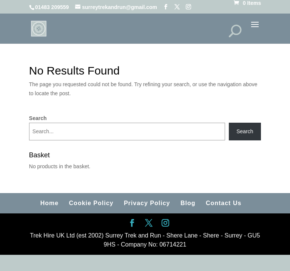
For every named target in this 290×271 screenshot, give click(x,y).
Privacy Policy (147, 203)
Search (38, 118)
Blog (188, 203)
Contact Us (223, 203)
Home (49, 203)
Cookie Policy (91, 203)
